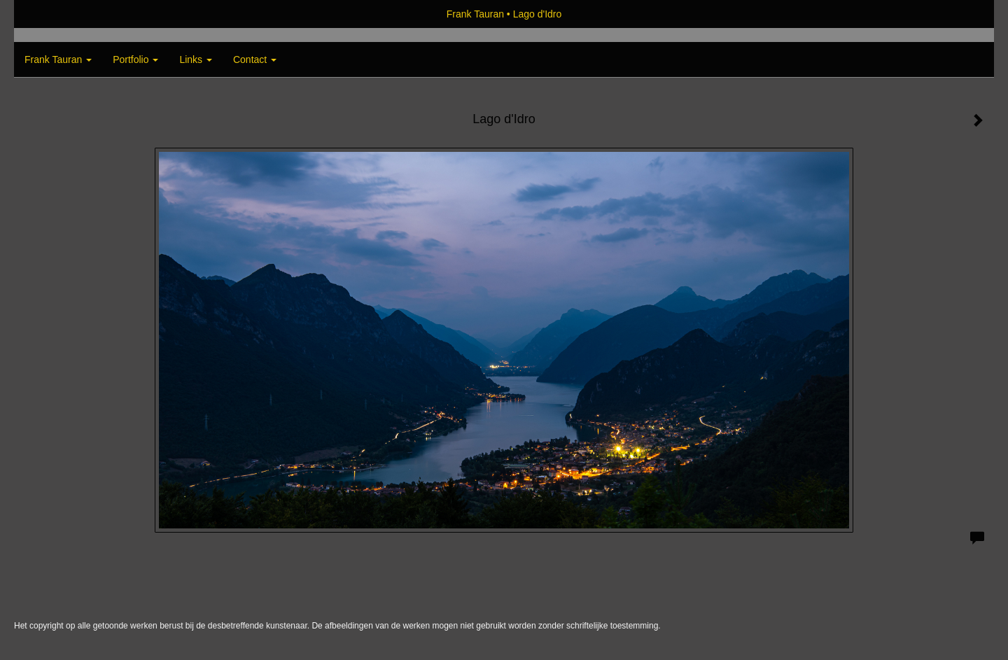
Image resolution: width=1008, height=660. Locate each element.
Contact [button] (254, 59)
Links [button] (195, 59)
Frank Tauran (475, 14)
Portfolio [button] (135, 59)
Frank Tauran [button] (58, 59)
